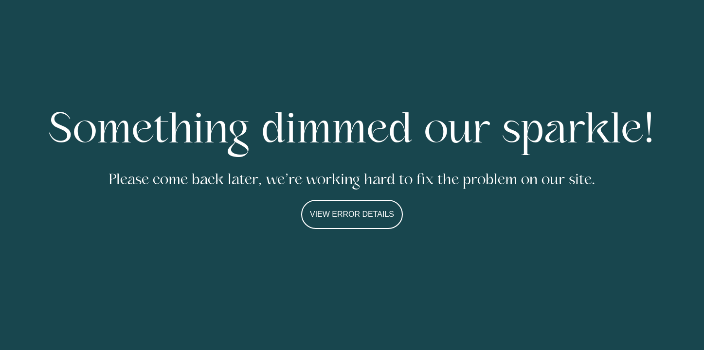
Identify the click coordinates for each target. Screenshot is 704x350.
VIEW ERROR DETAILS (352, 214)
